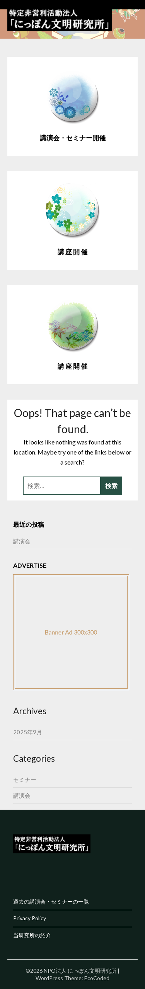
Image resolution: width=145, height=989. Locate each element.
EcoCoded (96, 978)
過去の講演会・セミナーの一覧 (51, 901)
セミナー (24, 779)
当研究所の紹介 (32, 935)
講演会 (22, 541)
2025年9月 (27, 732)
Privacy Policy (29, 918)
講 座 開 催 (72, 252)
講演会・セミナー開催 (73, 138)
